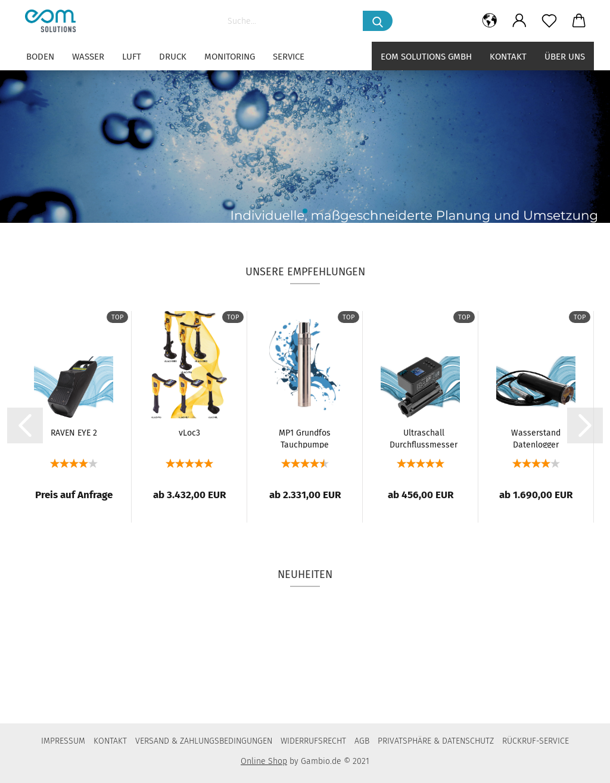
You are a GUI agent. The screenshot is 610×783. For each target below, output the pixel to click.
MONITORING (229, 56)
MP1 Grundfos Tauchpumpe (305, 438)
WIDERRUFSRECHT (313, 741)
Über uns (564, 56)
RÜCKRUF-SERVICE (535, 741)
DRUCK (172, 56)
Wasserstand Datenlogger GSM (536, 438)
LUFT (131, 56)
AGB (361, 741)
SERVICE (288, 56)
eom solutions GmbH (426, 56)
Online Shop (264, 761)
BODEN (40, 56)
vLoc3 (189, 433)
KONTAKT (110, 741)
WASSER (88, 56)
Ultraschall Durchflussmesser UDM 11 (424, 438)
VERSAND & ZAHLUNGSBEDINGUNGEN (203, 741)
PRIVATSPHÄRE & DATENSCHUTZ (436, 741)
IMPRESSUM (63, 741)
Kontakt (508, 56)
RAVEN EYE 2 (74, 433)
